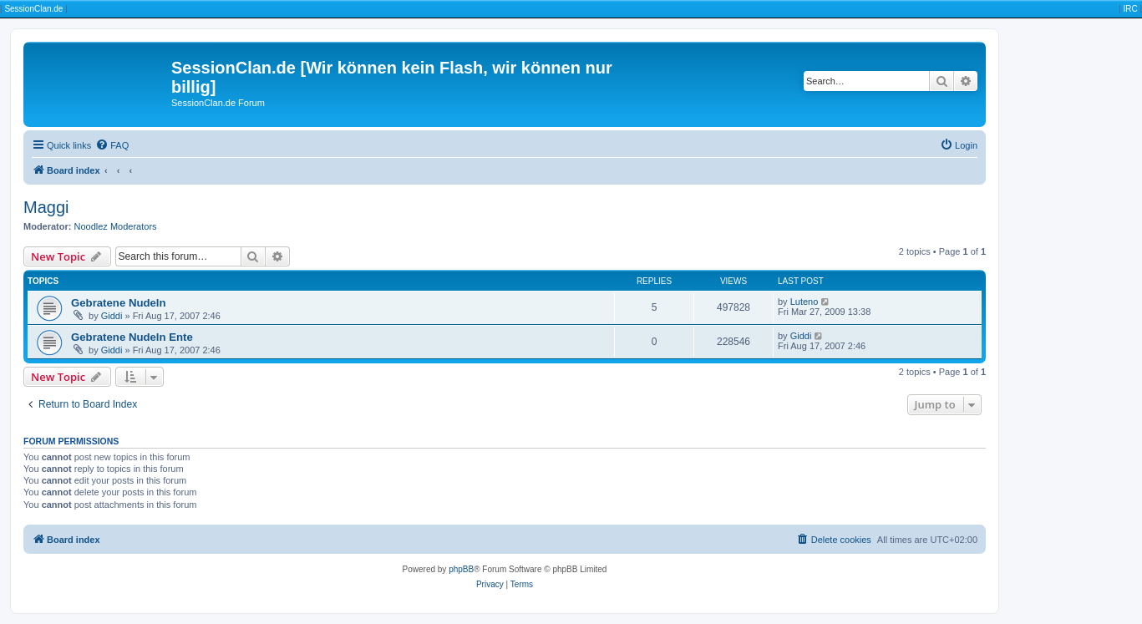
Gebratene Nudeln (118, 303)
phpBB (461, 569)
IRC (1130, 8)
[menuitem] (112, 145)
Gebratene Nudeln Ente (132, 337)
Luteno (804, 302)
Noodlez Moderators (115, 226)
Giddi (112, 316)
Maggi (46, 207)
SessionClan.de (33, 8)
